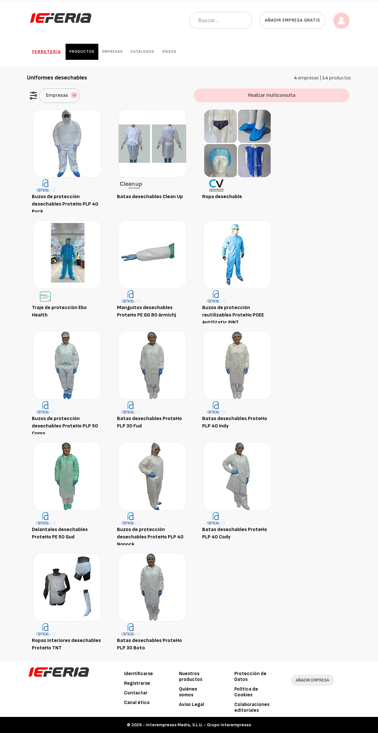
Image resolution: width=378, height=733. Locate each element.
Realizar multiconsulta (271, 95)
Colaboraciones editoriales (251, 707)
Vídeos (169, 51)
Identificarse (138, 674)
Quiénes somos (188, 692)
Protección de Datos (250, 677)
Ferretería (46, 51)
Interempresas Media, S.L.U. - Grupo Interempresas (198, 725)
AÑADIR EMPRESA (312, 680)
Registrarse (137, 683)
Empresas (112, 51)
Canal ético (137, 703)
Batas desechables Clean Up (150, 197)
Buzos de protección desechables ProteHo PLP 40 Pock (65, 204)
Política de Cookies (246, 692)
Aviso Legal (191, 704)
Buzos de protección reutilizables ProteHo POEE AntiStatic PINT (233, 315)
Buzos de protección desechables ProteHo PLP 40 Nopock (150, 537)
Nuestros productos (190, 677)
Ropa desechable (222, 197)
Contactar (136, 693)
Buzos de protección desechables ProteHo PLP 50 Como (65, 426)
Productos (81, 51)
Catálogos (142, 51)
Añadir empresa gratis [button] (292, 20)
